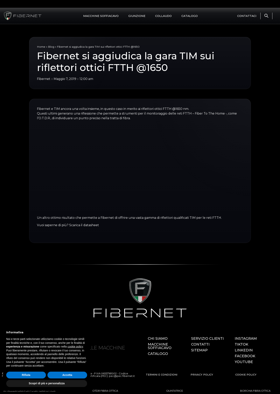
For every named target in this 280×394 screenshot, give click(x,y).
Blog (51, 46)
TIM (57, 109)
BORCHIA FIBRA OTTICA (255, 390)
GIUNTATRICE (174, 390)
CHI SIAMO (158, 338)
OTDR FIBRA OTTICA (105, 390)
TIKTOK (241, 344)
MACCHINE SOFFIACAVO (101, 16)
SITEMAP (199, 350)
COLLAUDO (163, 16)
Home (41, 46)
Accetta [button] (67, 374)
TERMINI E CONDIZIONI (161, 374)
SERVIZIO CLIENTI (207, 338)
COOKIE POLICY (245, 374)
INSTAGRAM (246, 338)
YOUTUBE (244, 362)
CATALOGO (189, 16)
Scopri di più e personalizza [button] (47, 383)
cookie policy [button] (75, 346)
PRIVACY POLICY (202, 374)
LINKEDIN (244, 350)
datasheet (91, 225)
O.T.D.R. (44, 118)
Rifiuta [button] (26, 374)
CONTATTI (200, 344)
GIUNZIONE (136, 16)
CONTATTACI (246, 16)
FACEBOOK (245, 356)
